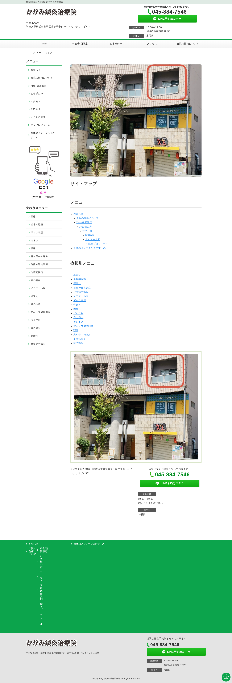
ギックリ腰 (79, 300)
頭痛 (75, 330)
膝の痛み (78, 343)
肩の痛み (78, 317)
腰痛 (77, 283)
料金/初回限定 (80, 43)
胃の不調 (78, 322)
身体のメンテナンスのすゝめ (89, 248)
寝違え (77, 305)
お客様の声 (116, 43)
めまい (78, 275)
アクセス (152, 43)
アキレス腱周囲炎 (83, 326)
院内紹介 (90, 235)
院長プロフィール (98, 243)
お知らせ (78, 214)
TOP (44, 43)
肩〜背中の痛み (82, 334)
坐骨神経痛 (79, 279)
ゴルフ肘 (78, 313)
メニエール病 (80, 296)
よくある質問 (92, 239)
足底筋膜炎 (79, 339)
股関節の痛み (80, 292)
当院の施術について (188, 43)
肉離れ (77, 309)
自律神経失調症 (83, 287)
